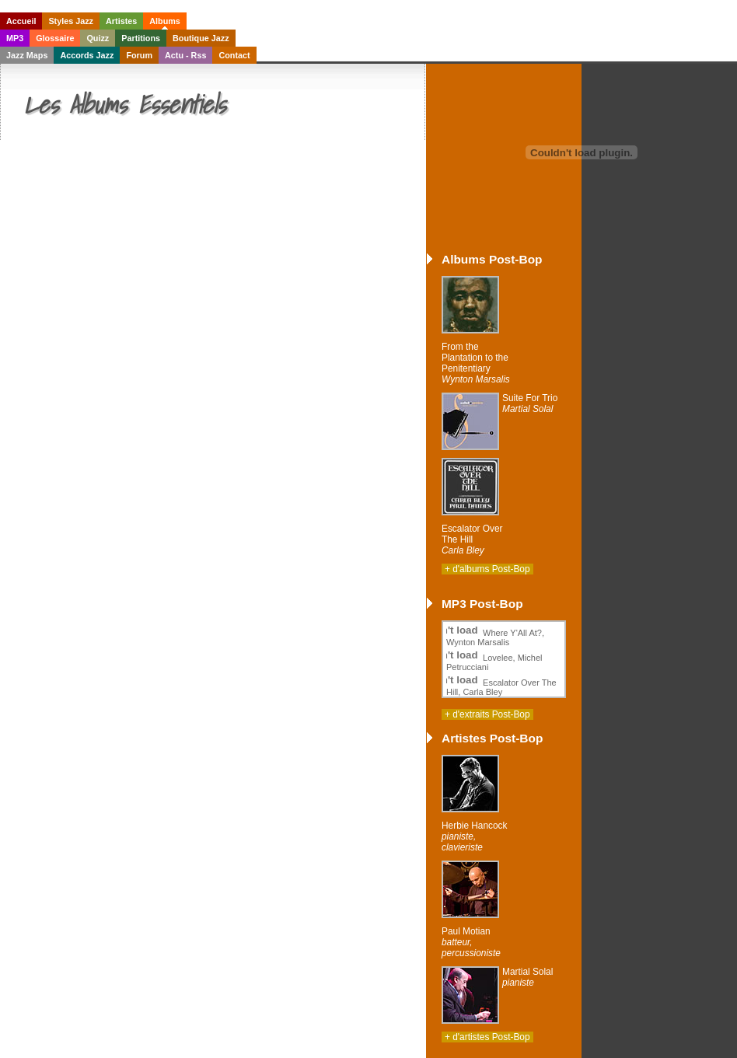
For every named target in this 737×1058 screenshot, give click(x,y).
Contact (234, 55)
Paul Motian (471, 942)
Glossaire (55, 38)
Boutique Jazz (201, 38)
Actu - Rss (185, 55)
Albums (164, 21)
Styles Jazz (70, 21)
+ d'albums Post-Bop (487, 569)
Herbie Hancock (474, 836)
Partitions (140, 38)
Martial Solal (527, 977)
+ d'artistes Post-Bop (487, 1037)
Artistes (121, 21)
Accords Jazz (87, 55)
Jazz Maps (26, 55)
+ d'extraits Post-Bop (487, 714)
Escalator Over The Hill (472, 539)
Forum (139, 55)
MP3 (14, 38)
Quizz (97, 38)
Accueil (21, 21)
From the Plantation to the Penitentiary (476, 363)
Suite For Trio (529, 403)
